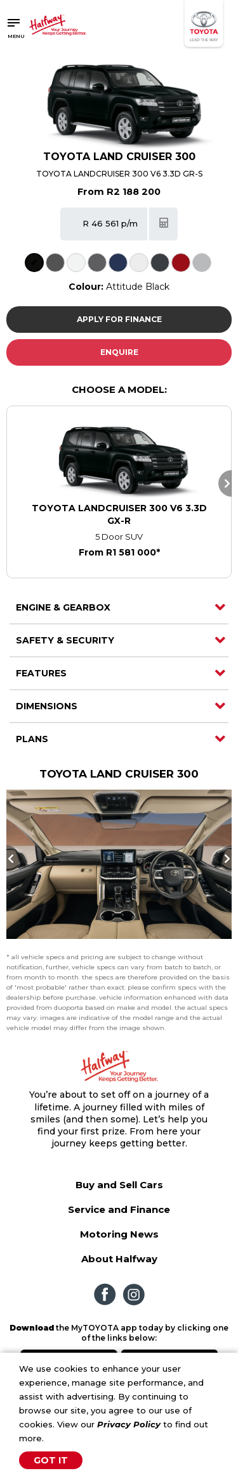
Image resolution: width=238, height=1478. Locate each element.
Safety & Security (65, 640)
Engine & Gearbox (63, 607)
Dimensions (46, 706)
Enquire (119, 352)
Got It (51, 1460)
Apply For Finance (119, 319)
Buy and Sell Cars (119, 1184)
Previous (13, 858)
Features (41, 673)
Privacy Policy (129, 1424)
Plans (32, 739)
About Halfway (119, 1258)
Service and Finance (119, 1209)
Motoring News (119, 1234)
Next (225, 483)
